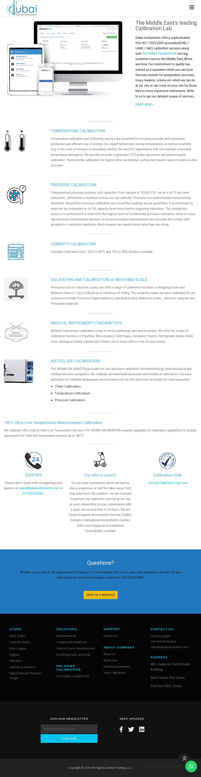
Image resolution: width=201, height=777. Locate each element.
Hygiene (14, 654)
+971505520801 (32, 494)
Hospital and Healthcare (71, 642)
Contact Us (110, 636)
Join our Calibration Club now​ (167, 483)
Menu (191, 7)
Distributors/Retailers (116, 666)
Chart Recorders (19, 642)
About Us (109, 654)
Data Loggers (18, 648)
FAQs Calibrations (114, 673)
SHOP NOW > (144, 104)
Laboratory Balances (22, 667)
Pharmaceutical (66, 636)
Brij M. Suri (110, 660)
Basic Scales (17, 636)
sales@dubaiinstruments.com (39, 488)
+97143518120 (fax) (163, 642)
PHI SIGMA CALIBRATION (72, 676)
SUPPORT (33, 475)
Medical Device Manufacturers (75, 648)
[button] (101, 595)
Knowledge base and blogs (73, 654)
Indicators (15, 661)
